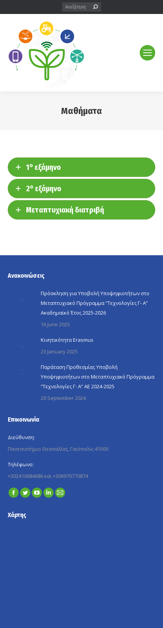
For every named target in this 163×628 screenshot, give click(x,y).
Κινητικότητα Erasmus (67, 339)
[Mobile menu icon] (147, 53)
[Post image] (21, 298)
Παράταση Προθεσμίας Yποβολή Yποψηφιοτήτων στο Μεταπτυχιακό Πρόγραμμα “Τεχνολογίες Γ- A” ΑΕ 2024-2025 (97, 376)
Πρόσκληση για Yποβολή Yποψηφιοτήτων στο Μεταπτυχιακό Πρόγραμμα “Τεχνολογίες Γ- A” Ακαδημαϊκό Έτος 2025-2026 (95, 303)
